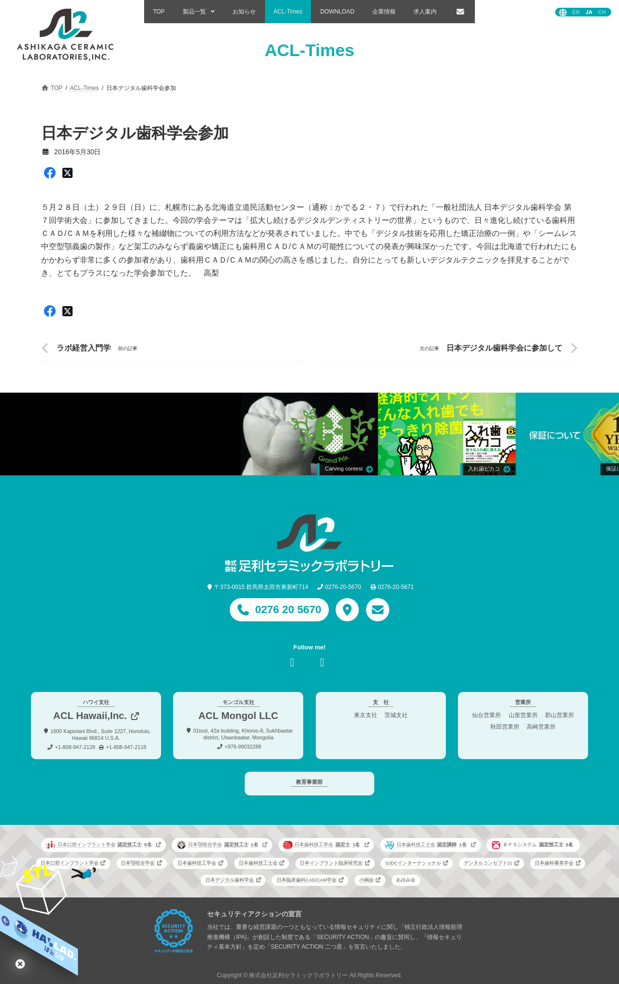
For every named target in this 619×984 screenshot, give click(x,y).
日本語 (589, 12)
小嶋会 (366, 879)
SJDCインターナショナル (413, 863)
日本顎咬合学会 (219, 844)
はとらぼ (20, 963)
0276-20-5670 (343, 587)
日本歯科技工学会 (322, 844)
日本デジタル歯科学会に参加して (504, 348)
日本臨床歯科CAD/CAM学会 (307, 879)
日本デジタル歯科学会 (230, 879)
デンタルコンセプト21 (488, 863)
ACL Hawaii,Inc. (90, 715)
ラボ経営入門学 (84, 348)
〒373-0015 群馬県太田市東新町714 (261, 587)
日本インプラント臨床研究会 (331, 863)
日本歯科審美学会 (554, 863)
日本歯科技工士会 (427, 844)
